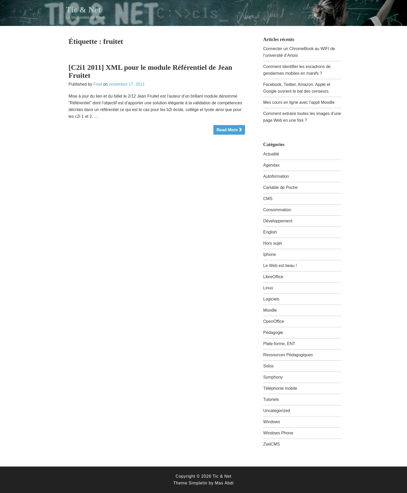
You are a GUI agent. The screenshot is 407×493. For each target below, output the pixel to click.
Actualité (271, 154)
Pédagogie (273, 332)
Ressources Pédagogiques (288, 355)
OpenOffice (273, 321)
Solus (268, 366)
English (270, 232)
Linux (268, 288)
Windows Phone (278, 433)
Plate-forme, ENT (279, 343)
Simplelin (198, 483)
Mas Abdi (224, 483)
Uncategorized (276, 410)
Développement (277, 221)
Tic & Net (83, 9)
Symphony (273, 377)
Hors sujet (272, 243)
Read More (227, 130)
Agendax (271, 165)
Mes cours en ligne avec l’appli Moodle (299, 102)
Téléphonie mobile (280, 388)
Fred (97, 84)
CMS (268, 198)
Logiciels (271, 299)
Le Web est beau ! (280, 265)
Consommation (277, 210)
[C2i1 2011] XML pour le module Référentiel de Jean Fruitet (150, 71)
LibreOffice (273, 277)
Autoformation (276, 176)
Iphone (269, 254)
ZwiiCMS (271, 444)
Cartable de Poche (280, 187)
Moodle (270, 310)
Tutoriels (271, 399)
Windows (271, 422)
